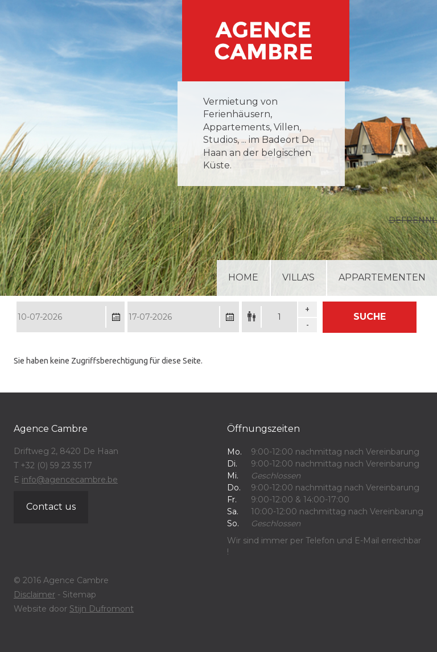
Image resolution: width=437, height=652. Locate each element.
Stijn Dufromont (101, 609)
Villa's (298, 277)
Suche (369, 316)
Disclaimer (34, 594)
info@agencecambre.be (70, 479)
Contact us (51, 506)
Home (243, 277)
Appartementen (382, 277)
